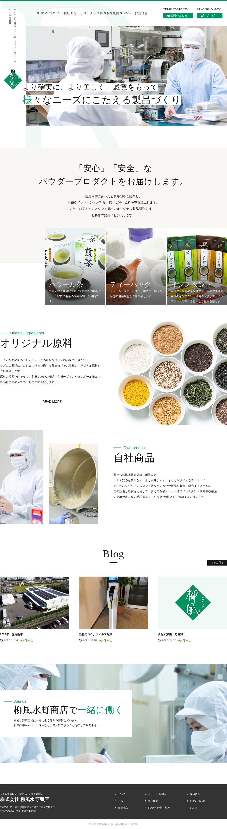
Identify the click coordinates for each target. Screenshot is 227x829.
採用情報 (141, 13)
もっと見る (217, 562)
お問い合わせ (179, 15)
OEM (57, 13)
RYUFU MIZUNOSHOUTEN (104, 824)
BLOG (193, 807)
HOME (45, 13)
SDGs (127, 13)
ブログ (210, 15)
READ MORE (52, 401)
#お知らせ (27, 640)
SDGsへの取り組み (159, 807)
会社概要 (112, 13)
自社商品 (70, 13)
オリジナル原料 (91, 13)
